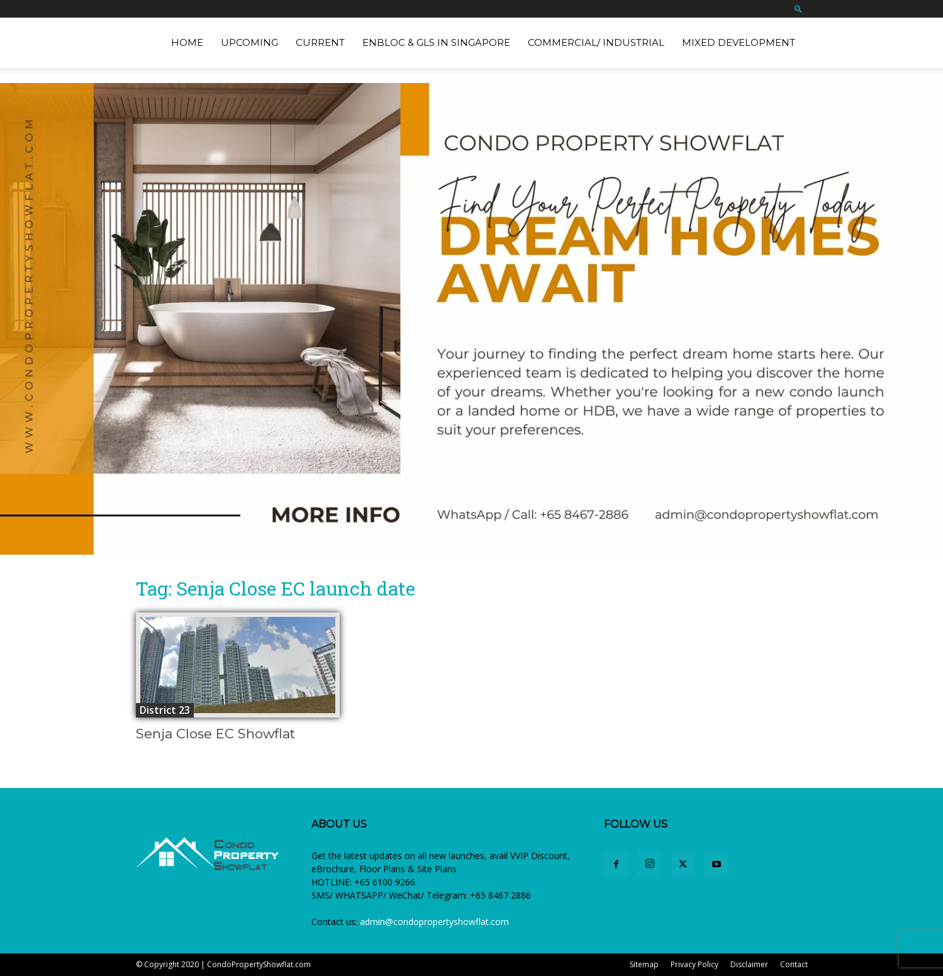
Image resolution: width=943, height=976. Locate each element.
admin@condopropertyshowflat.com (434, 922)
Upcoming (249, 42)
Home (187, 42)
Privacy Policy (694, 964)
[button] (798, 8)
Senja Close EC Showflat (215, 733)
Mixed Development (738, 42)
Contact (794, 964)
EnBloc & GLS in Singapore (436, 42)
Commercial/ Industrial (596, 42)
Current (320, 42)
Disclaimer (749, 964)
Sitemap (644, 964)
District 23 (165, 710)
